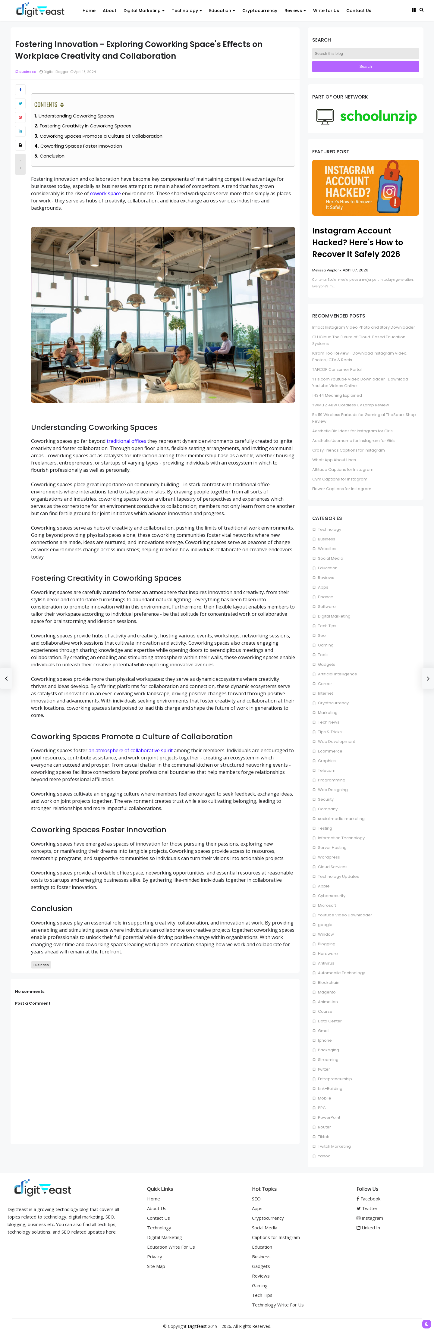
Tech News (328, 722)
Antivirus (325, 963)
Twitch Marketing (334, 1146)
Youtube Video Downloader (344, 915)
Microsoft (326, 905)
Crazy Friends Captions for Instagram (348, 450)
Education (327, 568)
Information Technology (341, 838)
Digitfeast (197, 1326)
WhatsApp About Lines (334, 460)
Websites (326, 549)
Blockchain (328, 982)
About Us (156, 1208)
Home (153, 1199)
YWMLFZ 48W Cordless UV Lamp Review (350, 405)
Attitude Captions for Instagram (342, 469)
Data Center (329, 1021)
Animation (327, 1002)
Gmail (323, 1031)
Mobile (324, 1098)
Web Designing (332, 790)
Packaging (328, 1050)
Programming (331, 780)
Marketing (327, 712)
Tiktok (323, 1137)
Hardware (327, 953)
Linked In (368, 1228)
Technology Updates (338, 876)
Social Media (330, 558)
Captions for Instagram (276, 1237)
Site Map (156, 1266)
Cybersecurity (331, 896)
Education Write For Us (171, 1247)
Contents (45, 104)
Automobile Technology (341, 973)
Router (324, 1127)
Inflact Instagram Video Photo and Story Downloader (363, 327)
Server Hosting (332, 847)
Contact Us (158, 1218)
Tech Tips (326, 626)
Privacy (154, 1256)
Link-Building (329, 1088)
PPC (321, 1108)
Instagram (370, 1218)
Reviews (325, 577)
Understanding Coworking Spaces (77, 116)
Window (325, 934)
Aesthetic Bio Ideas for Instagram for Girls (352, 431)
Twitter (367, 1208)
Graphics (326, 761)
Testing (324, 828)
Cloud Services (332, 867)
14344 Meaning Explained (337, 395)
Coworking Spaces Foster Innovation (81, 146)
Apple (323, 886)
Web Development (336, 741)
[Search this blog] (365, 53)
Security (325, 799)
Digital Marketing (334, 616)
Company (327, 809)
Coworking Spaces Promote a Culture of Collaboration (101, 136)
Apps (322, 587)
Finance (325, 597)
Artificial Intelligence (337, 674)
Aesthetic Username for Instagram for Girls (353, 440)
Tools (323, 655)
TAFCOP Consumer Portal (337, 369)
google (324, 925)
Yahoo (324, 1156)
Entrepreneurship (334, 1079)
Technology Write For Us (278, 1305)
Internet (325, 693)
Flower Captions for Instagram (341, 489)
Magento (326, 992)
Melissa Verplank (326, 270)
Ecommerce (329, 751)
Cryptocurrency (333, 703)
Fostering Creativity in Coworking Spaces (85, 126)
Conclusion (52, 156)
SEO (256, 1199)
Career (324, 684)
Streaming (327, 1059)
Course (324, 1011)
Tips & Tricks (329, 732)
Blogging (326, 944)
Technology (329, 529)
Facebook (368, 1199)
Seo (321, 635)
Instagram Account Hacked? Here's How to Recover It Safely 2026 (357, 242)
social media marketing (341, 818)
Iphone (324, 1040)
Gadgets (326, 664)
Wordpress (328, 857)
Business (25, 71)
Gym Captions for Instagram (339, 479)
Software (326, 606)
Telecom (326, 770)
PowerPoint (328, 1117)
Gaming (325, 645)
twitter (323, 1069)
